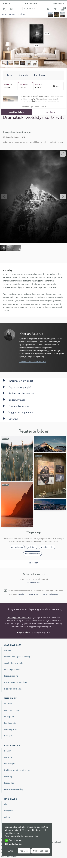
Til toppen (33, 562)
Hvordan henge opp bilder (15, 682)
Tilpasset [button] (24, 851)
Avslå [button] (10, 851)
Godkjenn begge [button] (40, 851)
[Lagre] (50, 112)
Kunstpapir (9, 716)
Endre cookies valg (49, 594)
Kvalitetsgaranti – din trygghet (17, 770)
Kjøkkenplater (10, 723)
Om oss (7, 650)
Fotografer (58, 3)
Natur (3, 14)
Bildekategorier (33, 582)
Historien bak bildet (12, 688)
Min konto (8, 757)
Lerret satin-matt (11, 710)
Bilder (6, 3)
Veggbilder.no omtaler (14, 663)
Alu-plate (8, 703)
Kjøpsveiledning (11, 675)
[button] (6, 840)
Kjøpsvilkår (9, 783)
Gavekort (8, 735)
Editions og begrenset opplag (17, 656)
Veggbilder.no (12, 644)
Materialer (10, 698)
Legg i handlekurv (16, 112)
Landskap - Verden (16, 14)
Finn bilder (10, 798)
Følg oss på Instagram (26, 632)
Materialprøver (10, 729)
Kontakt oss (9, 750)
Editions (7, 817)
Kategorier (8, 810)
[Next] (63, 196)
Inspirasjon (31, 3)
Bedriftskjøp (9, 763)
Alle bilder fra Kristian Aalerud (32, 361)
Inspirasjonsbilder (12, 669)
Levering (8, 776)
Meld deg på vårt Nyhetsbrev (19, 617)
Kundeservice (12, 745)
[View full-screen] (63, 154)
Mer (56, 86)
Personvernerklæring (13, 789)
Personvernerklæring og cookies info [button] (21, 836)
